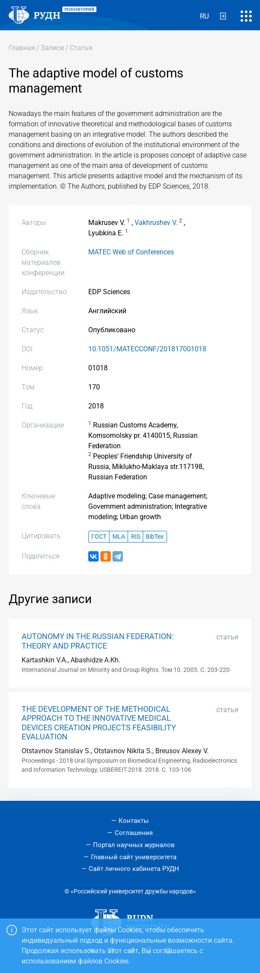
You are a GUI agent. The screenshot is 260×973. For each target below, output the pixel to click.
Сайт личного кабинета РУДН (134, 869)
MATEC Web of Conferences (131, 252)
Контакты (134, 821)
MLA (118, 536)
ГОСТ (98, 536)
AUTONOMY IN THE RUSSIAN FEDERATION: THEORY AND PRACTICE (97, 641)
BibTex (155, 536)
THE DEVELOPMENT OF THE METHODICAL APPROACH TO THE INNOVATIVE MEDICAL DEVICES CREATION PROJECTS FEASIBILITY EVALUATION (99, 723)
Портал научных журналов (134, 845)
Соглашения (134, 833)
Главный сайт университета (134, 857)
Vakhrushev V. (156, 222)
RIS (135, 536)
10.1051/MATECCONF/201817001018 (147, 349)
